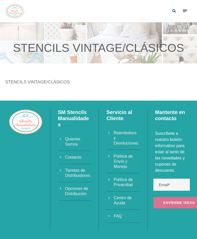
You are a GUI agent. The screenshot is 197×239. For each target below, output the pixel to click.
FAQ (118, 216)
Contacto (73, 157)
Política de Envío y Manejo (123, 161)
